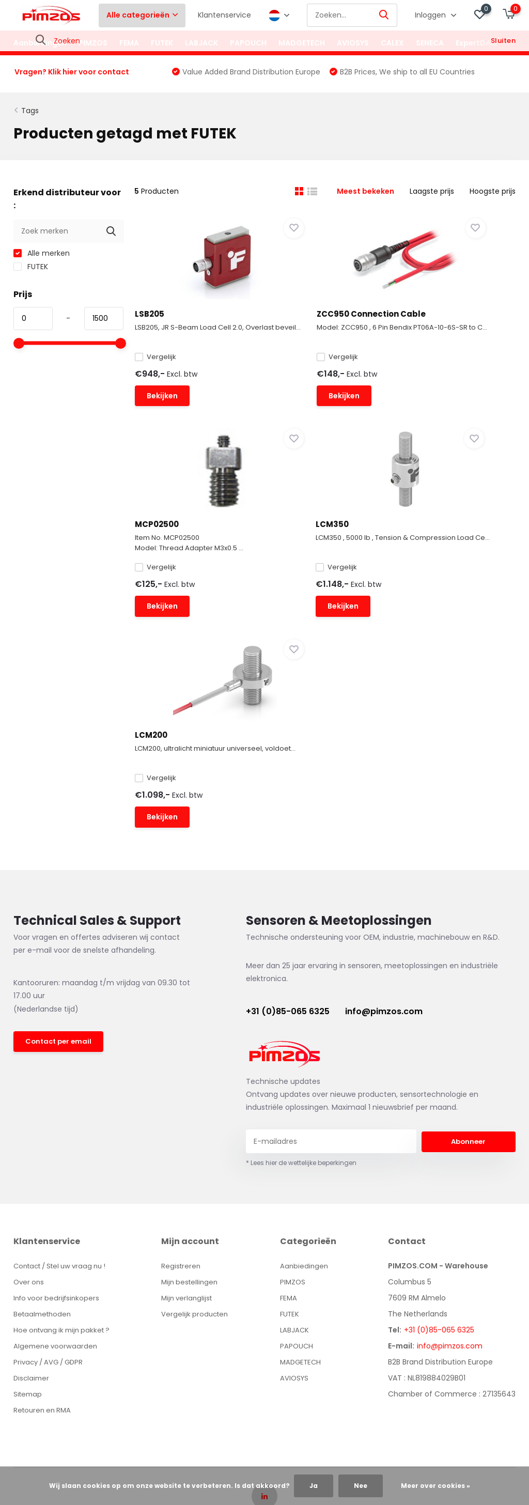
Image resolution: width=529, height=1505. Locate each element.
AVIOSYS (353, 43)
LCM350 (161, 563)
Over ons (29, 1131)
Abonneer (468, 991)
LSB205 (159, 320)
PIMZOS (93, 43)
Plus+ (314, 1379)
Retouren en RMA (44, 1259)
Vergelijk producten (200, 1163)
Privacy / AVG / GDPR (51, 1211)
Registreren (185, 1115)
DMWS (285, 1379)
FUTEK (162, 43)
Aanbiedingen (40, 43)
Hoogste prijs (493, 198)
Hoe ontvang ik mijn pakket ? (65, 1179)
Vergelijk (165, 379)
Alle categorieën (142, 15)
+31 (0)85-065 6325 (288, 861)
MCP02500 (431, 320)
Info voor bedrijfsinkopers (58, 1147)
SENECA (430, 43)
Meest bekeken (365, 198)
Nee (360, 1485)
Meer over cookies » (435, 1485)
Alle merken (41, 260)
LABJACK (201, 43)
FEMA (129, 43)
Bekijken (172, 419)
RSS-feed (348, 1379)
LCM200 (293, 563)
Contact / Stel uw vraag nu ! (64, 1115)
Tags (30, 117)
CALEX (392, 43)
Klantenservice (224, 15)
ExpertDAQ (476, 43)
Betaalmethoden (44, 1163)
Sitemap (28, 1243)
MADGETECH (301, 43)
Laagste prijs (432, 198)
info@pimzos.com (384, 861)
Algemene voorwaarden (56, 1195)
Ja (313, 1485)
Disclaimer (32, 1227)
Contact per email (60, 892)
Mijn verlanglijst (192, 1147)
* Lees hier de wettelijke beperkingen (301, 1012)
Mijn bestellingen (195, 1131)
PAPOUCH (248, 43)
